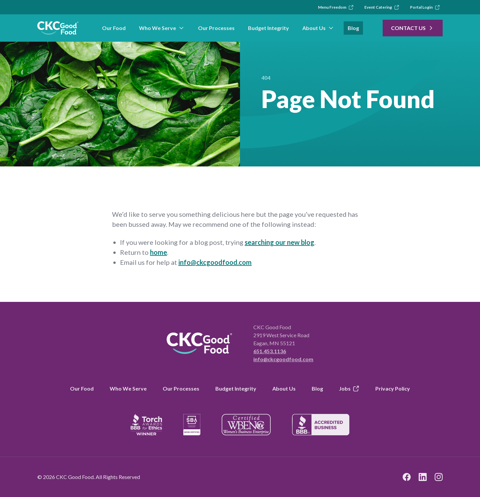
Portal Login (425, 7)
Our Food (114, 28)
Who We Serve (162, 28)
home (158, 252)
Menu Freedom (336, 7)
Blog (353, 28)
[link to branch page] (57, 28)
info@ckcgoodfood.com (215, 262)
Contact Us (412, 28)
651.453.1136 (269, 351)
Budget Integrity (268, 28)
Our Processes (216, 28)
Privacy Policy (392, 388)
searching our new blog (279, 242)
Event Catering (381, 7)
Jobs (349, 388)
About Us (318, 28)
